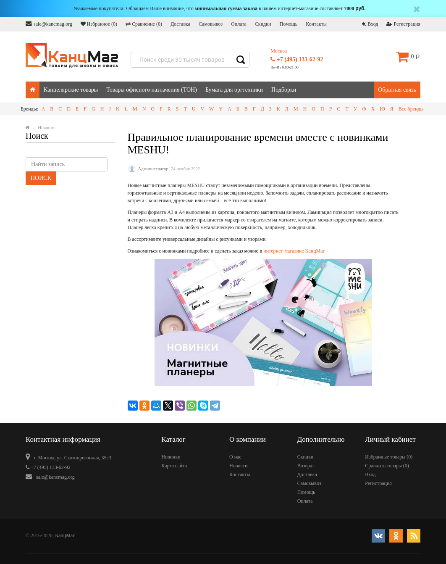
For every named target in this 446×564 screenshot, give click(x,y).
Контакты (316, 24)
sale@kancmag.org (49, 24)
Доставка (180, 24)
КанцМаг (65, 535)
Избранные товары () (388, 457)
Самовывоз (211, 24)
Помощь (288, 24)
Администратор (153, 168)
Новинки (170, 457)
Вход (370, 24)
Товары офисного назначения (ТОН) (151, 90)
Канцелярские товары (71, 90)
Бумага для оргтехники (234, 90)
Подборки (283, 90)
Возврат (306, 466)
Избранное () (99, 24)
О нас (235, 457)
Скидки (263, 24)
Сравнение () (144, 24)
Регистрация (403, 24)
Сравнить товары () (387, 466)
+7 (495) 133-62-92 (296, 59)
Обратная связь (397, 90)
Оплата (239, 24)
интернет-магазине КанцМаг (294, 251)
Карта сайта (174, 466)
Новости (238, 466)
